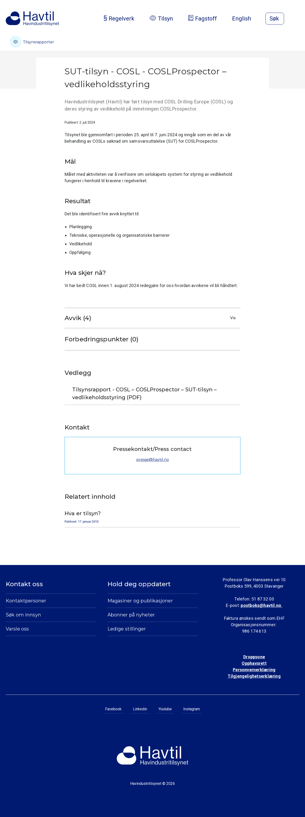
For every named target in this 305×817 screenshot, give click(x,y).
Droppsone (254, 656)
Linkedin (140, 709)
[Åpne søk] (274, 19)
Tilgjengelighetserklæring (254, 676)
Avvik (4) (151, 318)
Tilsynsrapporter (32, 42)
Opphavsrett (254, 663)
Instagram (191, 709)
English (245, 18)
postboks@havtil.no (261, 605)
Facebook (113, 709)
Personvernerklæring (254, 669)
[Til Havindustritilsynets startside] (32, 18)
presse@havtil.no (152, 459)
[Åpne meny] (296, 19)
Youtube (165, 709)
